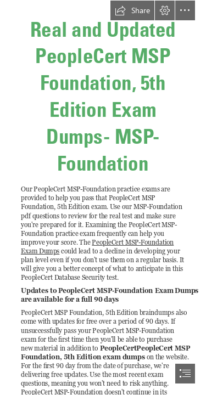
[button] (132, 10)
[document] (103, 197)
